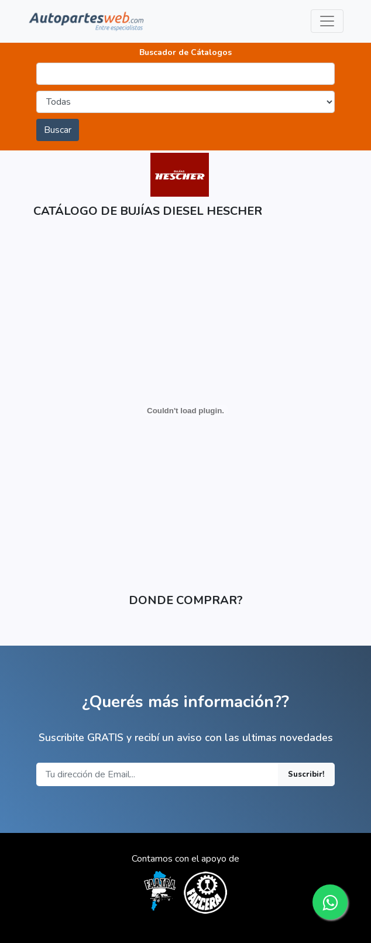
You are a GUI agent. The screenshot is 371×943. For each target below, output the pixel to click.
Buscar (57, 130)
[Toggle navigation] (327, 21)
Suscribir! (306, 774)
